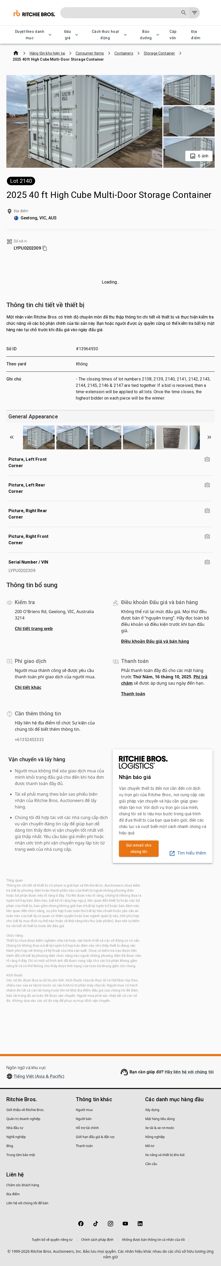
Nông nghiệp (155, 1137)
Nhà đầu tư (14, 1128)
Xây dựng (152, 1110)
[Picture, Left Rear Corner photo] (207, 485)
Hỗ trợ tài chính (87, 1128)
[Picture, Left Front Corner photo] (207, 459)
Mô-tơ (149, 1146)
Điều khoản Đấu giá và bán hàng (155, 641)
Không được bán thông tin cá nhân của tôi (153, 1239)
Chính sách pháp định (97, 1239)
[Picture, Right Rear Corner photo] (207, 511)
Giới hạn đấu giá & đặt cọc (95, 1137)
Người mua (84, 1110)
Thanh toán (133, 694)
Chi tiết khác (28, 687)
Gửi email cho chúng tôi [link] (139, 848)
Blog (9, 1146)
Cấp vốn (176, 35)
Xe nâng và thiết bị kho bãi (165, 1155)
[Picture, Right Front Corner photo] (207, 536)
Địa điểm (198, 35)
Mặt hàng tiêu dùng (159, 1119)
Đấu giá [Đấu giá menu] (70, 35)
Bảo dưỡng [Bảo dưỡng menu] (149, 35)
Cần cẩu (151, 1164)
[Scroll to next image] (209, 437)
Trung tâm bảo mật (20, 1155)
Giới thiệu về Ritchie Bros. (25, 1110)
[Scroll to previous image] (11, 437)
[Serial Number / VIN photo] (207, 562)
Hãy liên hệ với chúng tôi (189, 1071)
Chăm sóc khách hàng (22, 1185)
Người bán (84, 1119)
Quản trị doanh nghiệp (23, 1119)
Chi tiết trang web (34, 628)
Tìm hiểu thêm (187, 853)
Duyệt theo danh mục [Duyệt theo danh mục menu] (32, 35)
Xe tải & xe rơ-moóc (159, 1128)
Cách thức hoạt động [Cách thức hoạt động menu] (108, 35)
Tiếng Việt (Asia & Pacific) (39, 1076)
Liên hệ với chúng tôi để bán (27, 1203)
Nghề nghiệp (16, 1137)
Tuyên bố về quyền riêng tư (52, 1239)
